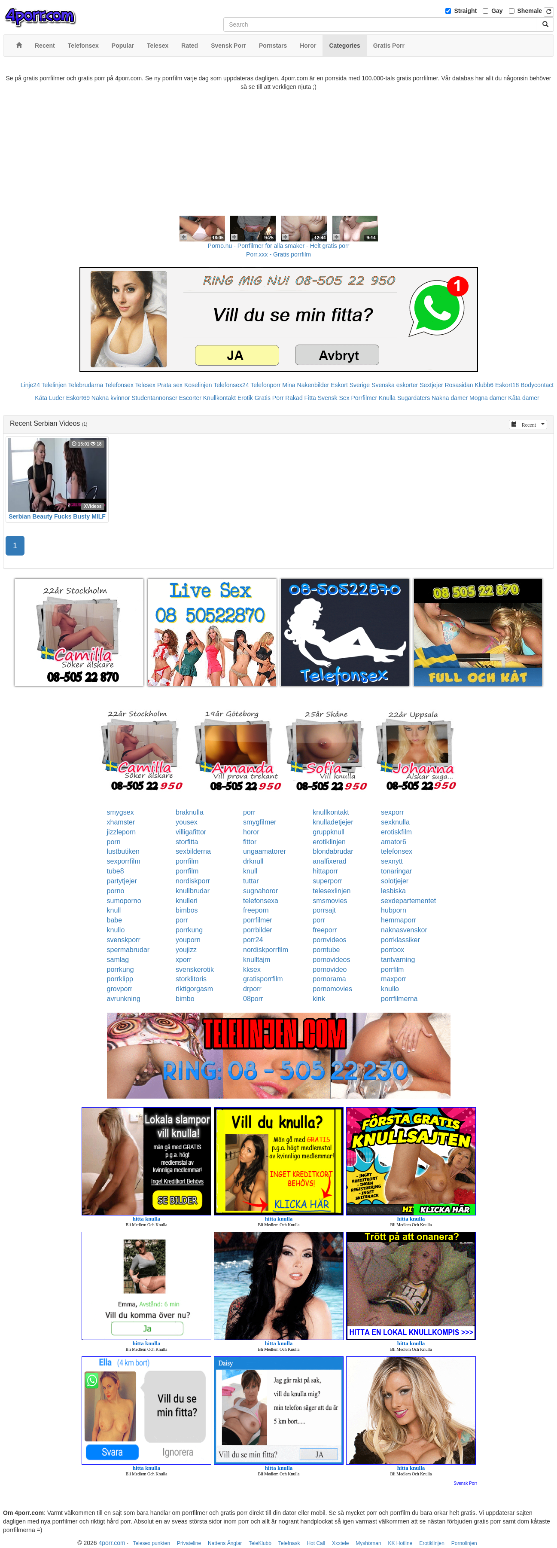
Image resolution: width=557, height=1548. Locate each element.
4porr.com (111, 1542)
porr (249, 812)
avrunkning (123, 998)
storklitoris (191, 979)
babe (114, 920)
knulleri (187, 900)
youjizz (186, 949)
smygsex (120, 812)
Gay (496, 10)
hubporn (393, 910)
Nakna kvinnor (110, 397)
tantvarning (398, 959)
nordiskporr (193, 881)
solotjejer (394, 881)
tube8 (115, 871)
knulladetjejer (333, 822)
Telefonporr (265, 385)
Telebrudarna (85, 385)
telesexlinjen (331, 891)
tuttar (251, 881)
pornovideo (330, 969)
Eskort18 (507, 385)
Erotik (245, 397)
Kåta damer (523, 397)
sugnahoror (260, 891)
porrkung (189, 930)
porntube (326, 949)
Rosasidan (458, 385)
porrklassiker (400, 939)
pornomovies (332, 988)
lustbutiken (123, 851)
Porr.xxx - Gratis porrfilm (278, 254)
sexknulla (395, 822)
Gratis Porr (269, 397)
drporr (252, 988)
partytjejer (122, 881)
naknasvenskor (404, 930)
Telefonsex (119, 385)
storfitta (187, 842)
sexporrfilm (123, 861)
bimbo (185, 998)
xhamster (121, 822)
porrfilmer (257, 920)
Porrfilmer (364, 397)
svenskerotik (195, 969)
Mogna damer (487, 397)
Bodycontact (537, 385)
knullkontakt (331, 812)
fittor (249, 842)
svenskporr (123, 939)
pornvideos (329, 939)
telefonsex (396, 851)
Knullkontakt (219, 397)
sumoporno (124, 900)
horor (251, 832)
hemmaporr (398, 920)
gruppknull (328, 832)
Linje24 (30, 385)
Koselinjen (198, 385)
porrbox (392, 949)
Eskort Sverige (350, 385)
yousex (187, 822)
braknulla (190, 812)
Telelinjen (54, 385)
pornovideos (331, 959)
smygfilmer (259, 822)
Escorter (190, 397)
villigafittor (191, 832)
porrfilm (187, 861)
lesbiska (393, 891)
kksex (252, 969)
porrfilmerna (399, 998)
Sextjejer (431, 385)
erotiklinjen (329, 842)
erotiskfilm (396, 832)
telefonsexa (260, 900)
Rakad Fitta (300, 397)
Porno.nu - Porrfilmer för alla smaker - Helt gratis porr (279, 245)
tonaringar (396, 871)
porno (116, 891)
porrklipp (120, 979)
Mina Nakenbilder (305, 385)
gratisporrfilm (263, 979)
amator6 (393, 842)
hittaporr (325, 871)
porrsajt (324, 910)
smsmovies (330, 900)
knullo (116, 930)
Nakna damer (450, 397)
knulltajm (256, 959)
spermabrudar (128, 949)
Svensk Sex (334, 397)
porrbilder (257, 930)
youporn (188, 939)
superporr (327, 881)
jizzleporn (121, 832)
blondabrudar (333, 851)
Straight (465, 10)
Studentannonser (154, 397)
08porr (253, 998)
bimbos (187, 910)
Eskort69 (78, 397)
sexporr (392, 812)
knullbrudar (193, 891)
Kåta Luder (49, 397)
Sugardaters (413, 397)
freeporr (325, 930)
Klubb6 (484, 385)
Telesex (145, 385)
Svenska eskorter (394, 385)
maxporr (393, 979)
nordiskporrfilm (265, 949)
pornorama (329, 979)
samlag (118, 959)
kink (319, 998)
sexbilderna (193, 851)
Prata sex (170, 385)
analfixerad (329, 861)
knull (250, 871)
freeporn (256, 910)
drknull (253, 861)
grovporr (120, 988)
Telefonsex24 (231, 385)
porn (114, 842)
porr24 (253, 939)
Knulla (387, 397)
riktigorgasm (194, 988)
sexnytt (392, 861)
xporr (183, 959)
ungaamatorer (264, 851)
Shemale (529, 10)
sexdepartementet (408, 900)
